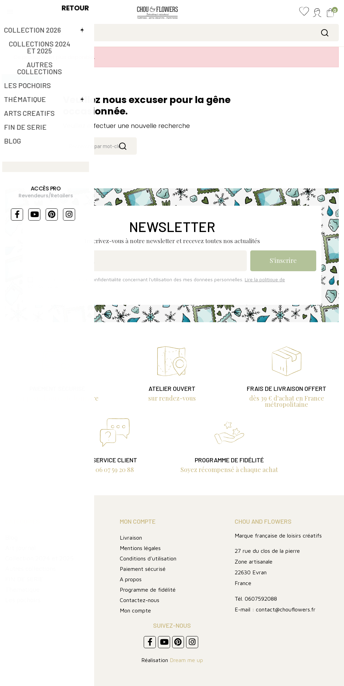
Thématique (22, 589)
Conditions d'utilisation (148, 558)
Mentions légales (140, 548)
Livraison (131, 537)
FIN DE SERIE (24, 579)
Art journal (20, 547)
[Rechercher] (172, 32)
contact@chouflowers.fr (286, 609)
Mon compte (135, 610)
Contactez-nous (139, 600)
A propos (131, 579)
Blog (11, 537)
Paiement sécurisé (143, 569)
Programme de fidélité (148, 589)
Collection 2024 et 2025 (39, 558)
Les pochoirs (23, 599)
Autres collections (30, 568)
